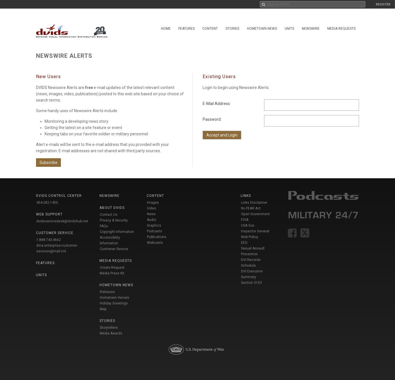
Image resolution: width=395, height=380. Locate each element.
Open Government (255, 214)
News (151, 214)
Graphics (154, 225)
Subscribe (48, 162)
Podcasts (154, 231)
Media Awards (111, 333)
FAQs (104, 226)
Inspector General (255, 231)
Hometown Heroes (114, 298)
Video (151, 208)
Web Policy (249, 237)
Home (166, 29)
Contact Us (108, 215)
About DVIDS (112, 208)
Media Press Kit (112, 273)
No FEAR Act (251, 208)
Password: (212, 119)
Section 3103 (251, 283)
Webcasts (155, 243)
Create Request (112, 268)
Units (289, 29)
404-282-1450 (47, 203)
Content (210, 29)
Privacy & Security (114, 220)
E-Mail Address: (217, 103)
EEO (244, 243)
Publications (156, 237)
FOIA (244, 220)
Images (153, 203)
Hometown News (262, 29)
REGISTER (383, 4)
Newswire (311, 29)
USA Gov (247, 225)
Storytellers (109, 328)
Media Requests (341, 29)
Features (186, 29)
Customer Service (114, 249)
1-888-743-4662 (48, 240)
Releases (107, 292)
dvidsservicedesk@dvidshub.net (62, 221)
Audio (151, 220)
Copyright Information (117, 232)
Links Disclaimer (254, 203)
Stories (232, 29)
